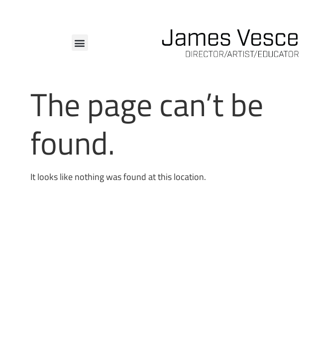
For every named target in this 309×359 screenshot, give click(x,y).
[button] (80, 42)
